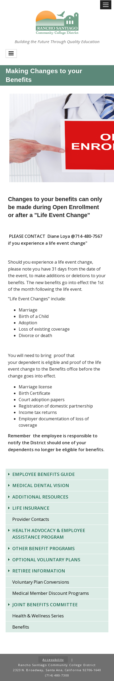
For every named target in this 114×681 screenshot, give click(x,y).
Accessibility (53, 660)
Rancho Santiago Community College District (57, 23)
